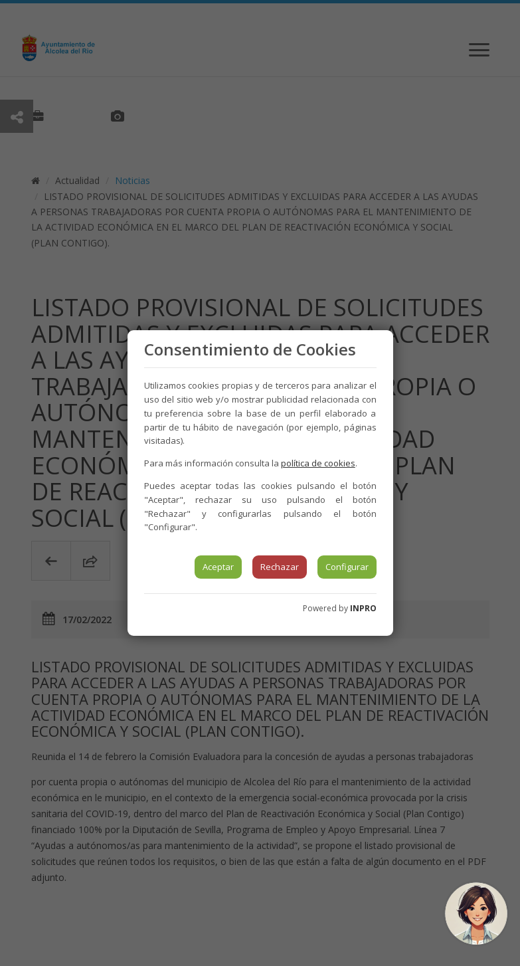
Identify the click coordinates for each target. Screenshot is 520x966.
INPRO (363, 608)
